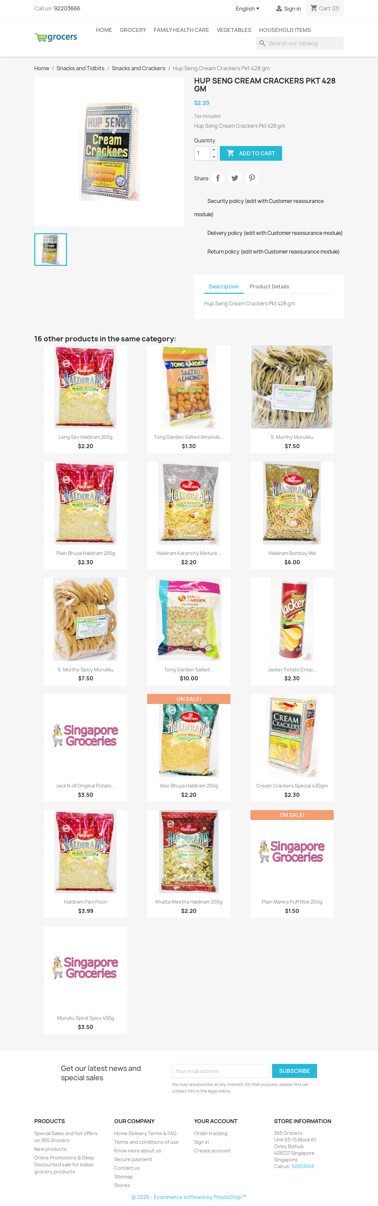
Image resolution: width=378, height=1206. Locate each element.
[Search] (300, 43)
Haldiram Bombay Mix (292, 553)
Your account (215, 1121)
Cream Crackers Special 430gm (292, 785)
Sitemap (123, 1176)
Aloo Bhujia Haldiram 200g (189, 785)
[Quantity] (202, 153)
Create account (212, 1150)
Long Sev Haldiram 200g (86, 437)
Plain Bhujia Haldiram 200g (85, 553)
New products (50, 1149)
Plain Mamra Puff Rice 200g (292, 902)
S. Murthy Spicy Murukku (86, 669)
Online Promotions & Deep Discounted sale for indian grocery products (64, 1164)
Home (104, 30)
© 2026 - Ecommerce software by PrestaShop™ (189, 1197)
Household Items (285, 30)
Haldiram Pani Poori (85, 902)
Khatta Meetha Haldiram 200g (189, 902)
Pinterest (251, 178)
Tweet (234, 178)
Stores (122, 1185)
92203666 (67, 8)
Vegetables (234, 30)
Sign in (201, 1142)
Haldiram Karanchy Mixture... (189, 553)
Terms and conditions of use (146, 1142)
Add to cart (251, 153)
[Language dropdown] (249, 9)
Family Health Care (181, 30)
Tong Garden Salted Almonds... (189, 437)
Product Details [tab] (269, 286)
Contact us (127, 1168)
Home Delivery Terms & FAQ (145, 1133)
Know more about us (137, 1150)
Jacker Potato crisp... (292, 669)
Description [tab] (224, 286)
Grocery (133, 30)
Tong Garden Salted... (189, 669)
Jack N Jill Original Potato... (86, 785)
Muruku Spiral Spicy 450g (85, 1018)
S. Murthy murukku (292, 437)
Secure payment (133, 1159)
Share (217, 178)
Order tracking (210, 1133)
